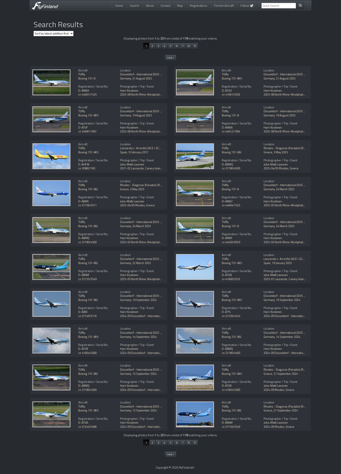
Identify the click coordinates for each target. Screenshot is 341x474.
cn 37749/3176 (87, 316)
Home (119, 5)
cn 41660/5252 (231, 279)
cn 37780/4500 (231, 168)
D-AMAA (227, 127)
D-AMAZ (227, 201)
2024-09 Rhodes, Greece (279, 390)
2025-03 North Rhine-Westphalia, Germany (290, 205)
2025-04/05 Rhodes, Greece (281, 168)
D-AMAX (83, 90)
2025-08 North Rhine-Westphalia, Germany (147, 94)
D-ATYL (226, 312)
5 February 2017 (138, 152)
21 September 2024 (286, 374)
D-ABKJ (82, 312)
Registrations (198, 5)
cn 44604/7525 (231, 205)
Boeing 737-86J (231, 152)
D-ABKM (83, 275)
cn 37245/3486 (87, 426)
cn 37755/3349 (87, 279)
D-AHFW (83, 164)
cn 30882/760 (86, 168)
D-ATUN (227, 275)
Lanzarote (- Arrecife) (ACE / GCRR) (142, 148)
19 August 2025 (142, 115)
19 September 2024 (144, 300)
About (150, 5)
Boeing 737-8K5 (232, 78)
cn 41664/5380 (87, 353)
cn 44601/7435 (87, 94)
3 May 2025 (281, 152)
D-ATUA (83, 422)
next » (170, 58)
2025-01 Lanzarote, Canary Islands (285, 279)
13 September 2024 (144, 374)
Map (180, 5)
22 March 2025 (141, 263)
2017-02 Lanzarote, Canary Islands (141, 168)
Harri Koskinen (129, 90)
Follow (247, 5)
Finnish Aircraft (224, 5)
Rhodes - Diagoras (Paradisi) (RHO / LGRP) (290, 148)
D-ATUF (83, 127)
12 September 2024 (144, 410)
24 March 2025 (285, 189)
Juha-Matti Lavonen (132, 164)
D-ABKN (83, 201)
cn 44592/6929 (231, 242)
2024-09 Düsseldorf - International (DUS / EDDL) (150, 316)
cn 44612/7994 (231, 131)
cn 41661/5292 (231, 94)
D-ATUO (227, 90)
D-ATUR (83, 349)
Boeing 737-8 (86, 78)
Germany (125, 78)
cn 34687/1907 (87, 131)
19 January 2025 (282, 263)
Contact (165, 5)
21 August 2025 (142, 78)
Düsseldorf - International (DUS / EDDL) (144, 74)
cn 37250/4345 (231, 316)
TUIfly (81, 74)
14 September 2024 (144, 337)
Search (134, 5)
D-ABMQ (227, 164)
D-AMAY (227, 238)
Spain (123, 152)
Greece (268, 152)
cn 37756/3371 (87, 205)
